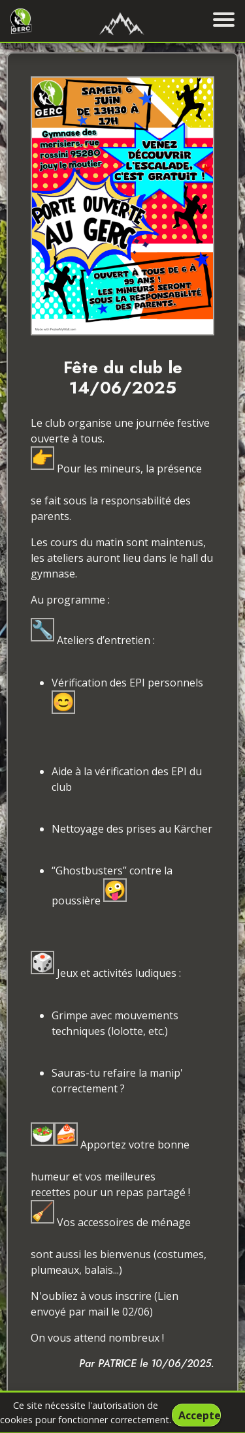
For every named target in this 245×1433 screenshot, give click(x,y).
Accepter (199, 1415)
